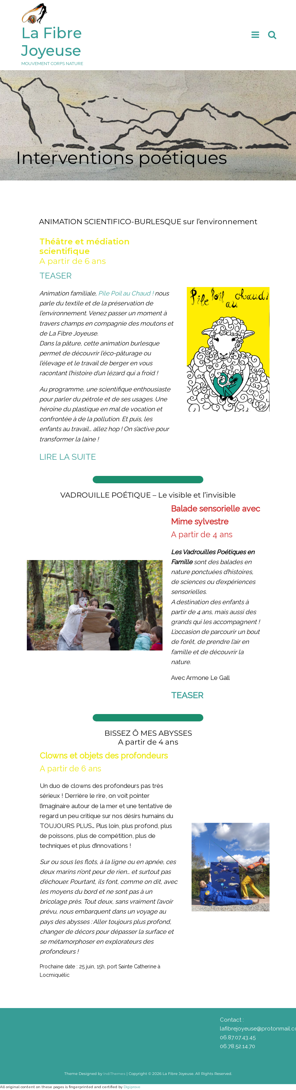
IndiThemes (114, 1073)
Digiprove (132, 1087)
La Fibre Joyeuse (51, 42)
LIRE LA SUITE (67, 457)
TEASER (55, 275)
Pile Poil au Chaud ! (125, 293)
